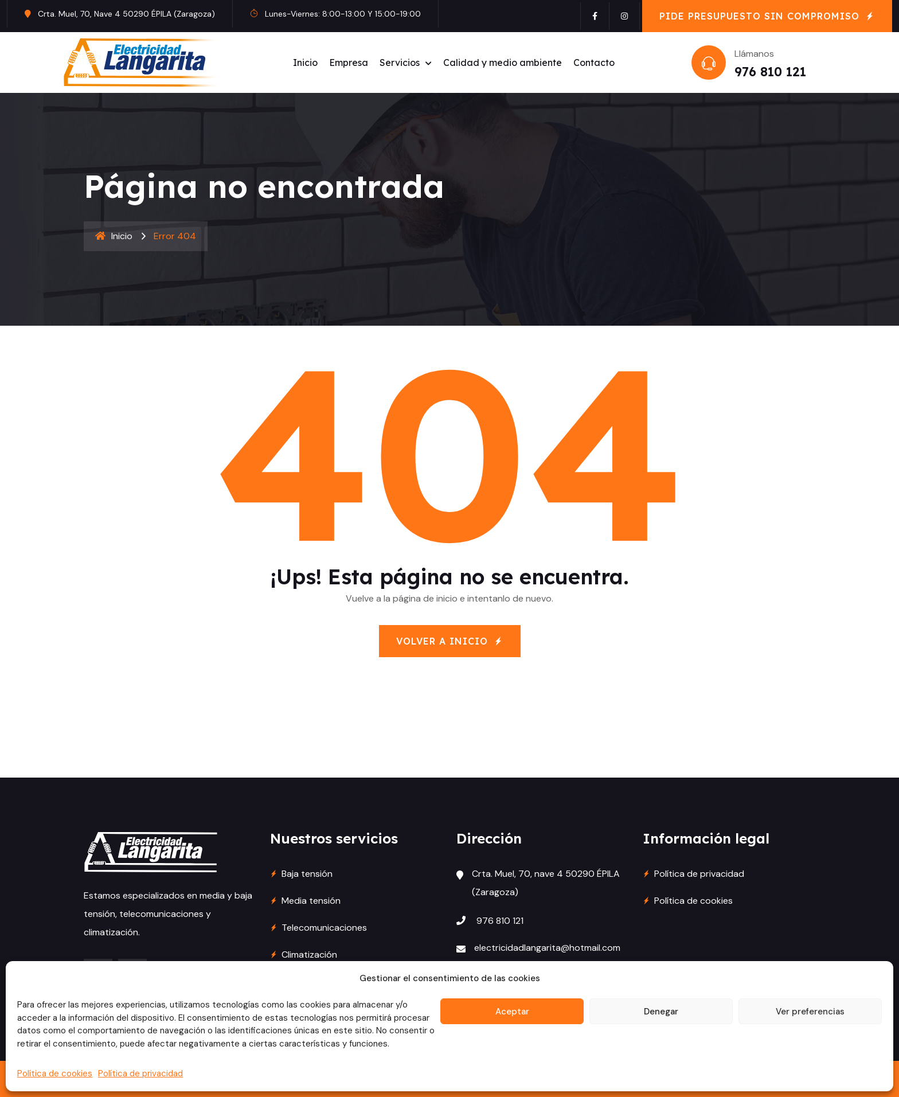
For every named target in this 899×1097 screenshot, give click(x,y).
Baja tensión (307, 874)
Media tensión (311, 901)
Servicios (400, 62)
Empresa (348, 62)
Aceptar (512, 1011)
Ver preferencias (810, 1011)
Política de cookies (54, 1073)
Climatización (309, 954)
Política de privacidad (140, 1073)
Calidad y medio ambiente (502, 62)
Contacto (594, 62)
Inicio (305, 62)
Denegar (661, 1011)
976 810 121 (770, 72)
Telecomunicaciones (324, 928)
